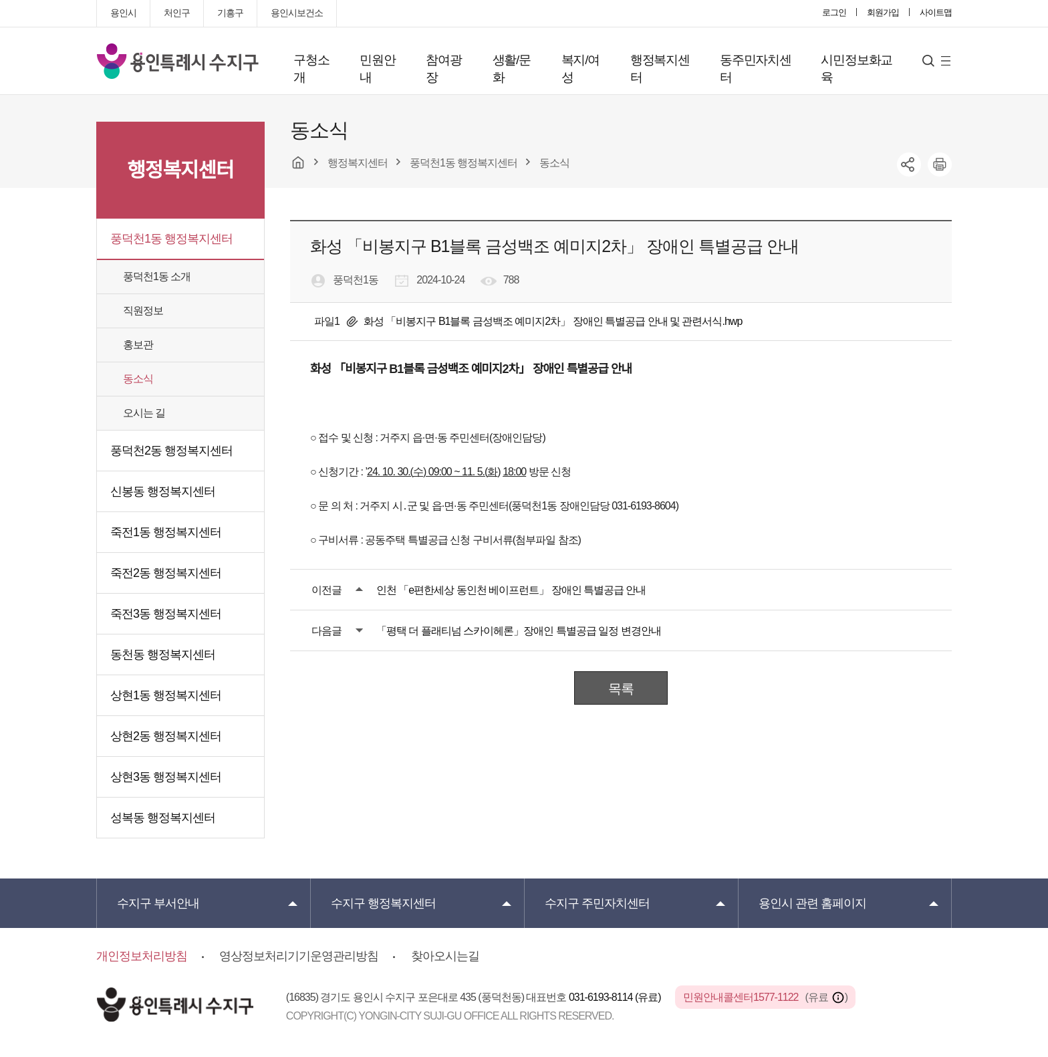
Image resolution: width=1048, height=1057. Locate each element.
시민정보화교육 (856, 68)
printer (940, 164)
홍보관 (138, 344)
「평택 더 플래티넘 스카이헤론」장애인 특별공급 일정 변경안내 (518, 630)
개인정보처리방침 (141, 956)
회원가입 (883, 12)
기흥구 (230, 12)
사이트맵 (936, 12)
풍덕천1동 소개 (156, 276)
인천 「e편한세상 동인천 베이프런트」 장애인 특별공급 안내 (511, 590)
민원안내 (377, 68)
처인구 (177, 12)
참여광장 (443, 68)
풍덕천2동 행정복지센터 (171, 450)
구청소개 (311, 68)
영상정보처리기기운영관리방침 (298, 956)
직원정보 (143, 310)
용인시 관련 (812, 903)
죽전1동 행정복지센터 (165, 532)
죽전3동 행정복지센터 (165, 613)
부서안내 (158, 903)
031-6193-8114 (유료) (616, 997)
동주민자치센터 (755, 68)
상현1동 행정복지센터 (165, 695)
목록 (621, 688)
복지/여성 (580, 68)
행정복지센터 (660, 68)
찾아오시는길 (445, 956)
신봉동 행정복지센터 (162, 491)
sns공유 (909, 164)
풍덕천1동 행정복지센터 (171, 238)
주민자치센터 (597, 903)
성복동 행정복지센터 (162, 817)
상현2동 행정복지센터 (165, 736)
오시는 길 (144, 413)
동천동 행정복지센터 (162, 654)
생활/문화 (512, 68)
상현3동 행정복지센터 (165, 777)
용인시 (123, 12)
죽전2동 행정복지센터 (165, 573)
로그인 (834, 12)
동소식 (138, 378)
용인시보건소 (297, 12)
